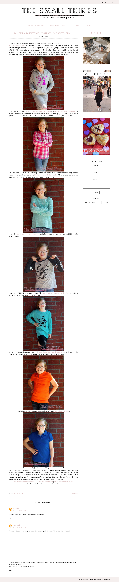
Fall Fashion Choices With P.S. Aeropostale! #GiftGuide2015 (43, 33)
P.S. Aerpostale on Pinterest (63, 482)
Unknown (16, 508)
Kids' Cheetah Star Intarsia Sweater (50, 352)
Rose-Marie (17, 525)
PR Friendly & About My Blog (60, 25)
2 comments (74, 493)
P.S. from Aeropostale (16, 45)
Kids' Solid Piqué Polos (61, 411)
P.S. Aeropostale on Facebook (24, 482)
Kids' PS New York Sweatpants (64, 111)
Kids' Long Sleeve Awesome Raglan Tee (55, 293)
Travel (78, 25)
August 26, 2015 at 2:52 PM (19, 527)
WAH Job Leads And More (36, 25)
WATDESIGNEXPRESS (104, 579)
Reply (11, 518)
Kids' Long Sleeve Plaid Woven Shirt (46, 175)
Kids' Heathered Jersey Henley (27, 234)
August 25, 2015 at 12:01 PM (19, 510)
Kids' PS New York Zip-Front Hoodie (38, 111)
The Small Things (88, 579)
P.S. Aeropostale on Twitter (44, 482)
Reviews (88, 25)
